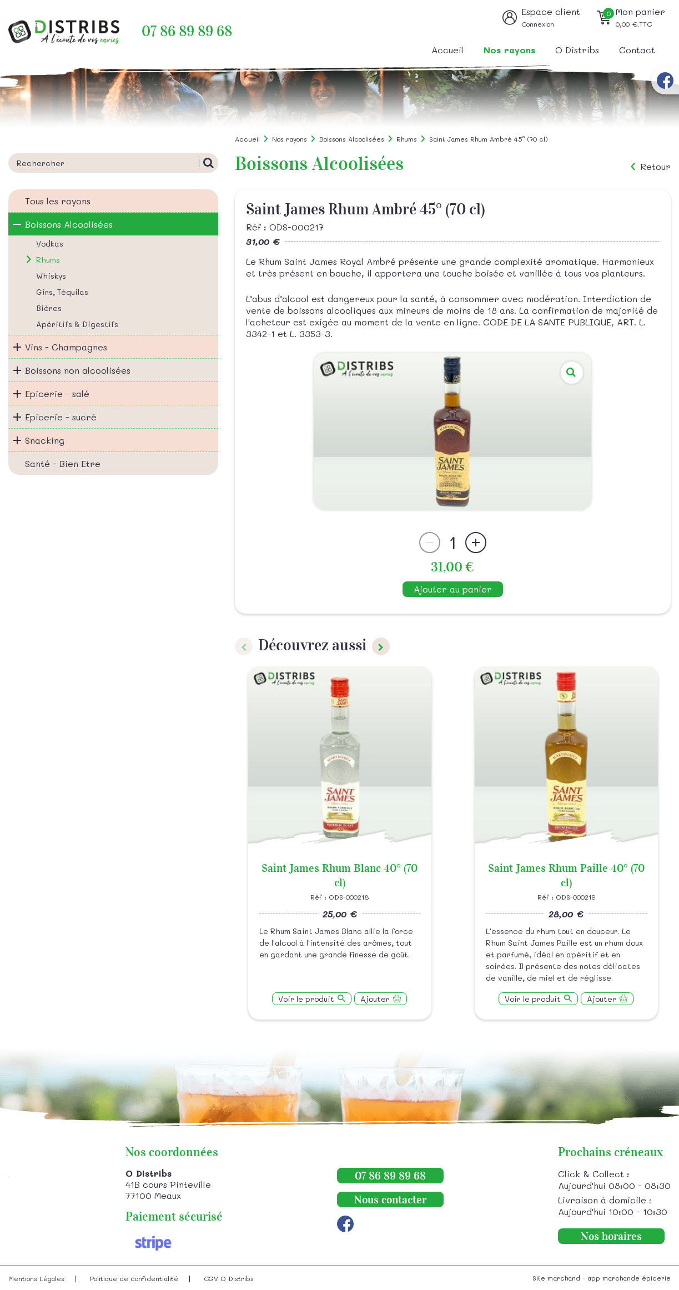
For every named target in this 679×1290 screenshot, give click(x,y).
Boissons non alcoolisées (77, 370)
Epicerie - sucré (61, 417)
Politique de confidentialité (134, 1278)
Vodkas (49, 243)
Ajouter (375, 998)
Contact (637, 50)
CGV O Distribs (229, 1278)
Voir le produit (306, 998)
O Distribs (577, 50)
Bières (49, 308)
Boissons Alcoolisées (69, 224)
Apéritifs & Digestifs (77, 324)
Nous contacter (390, 1199)
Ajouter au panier (453, 589)
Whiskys (51, 275)
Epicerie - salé (57, 393)
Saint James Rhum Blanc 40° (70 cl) (339, 875)
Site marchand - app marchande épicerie (601, 1277)
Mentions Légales (36, 1278)
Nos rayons (509, 50)
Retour (655, 166)
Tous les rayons (57, 201)
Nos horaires (611, 1236)
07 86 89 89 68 (187, 31)
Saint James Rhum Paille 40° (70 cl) (566, 875)
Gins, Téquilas (62, 292)
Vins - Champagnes (66, 347)
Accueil (447, 50)
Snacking (44, 440)
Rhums (48, 259)
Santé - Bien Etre (62, 463)
